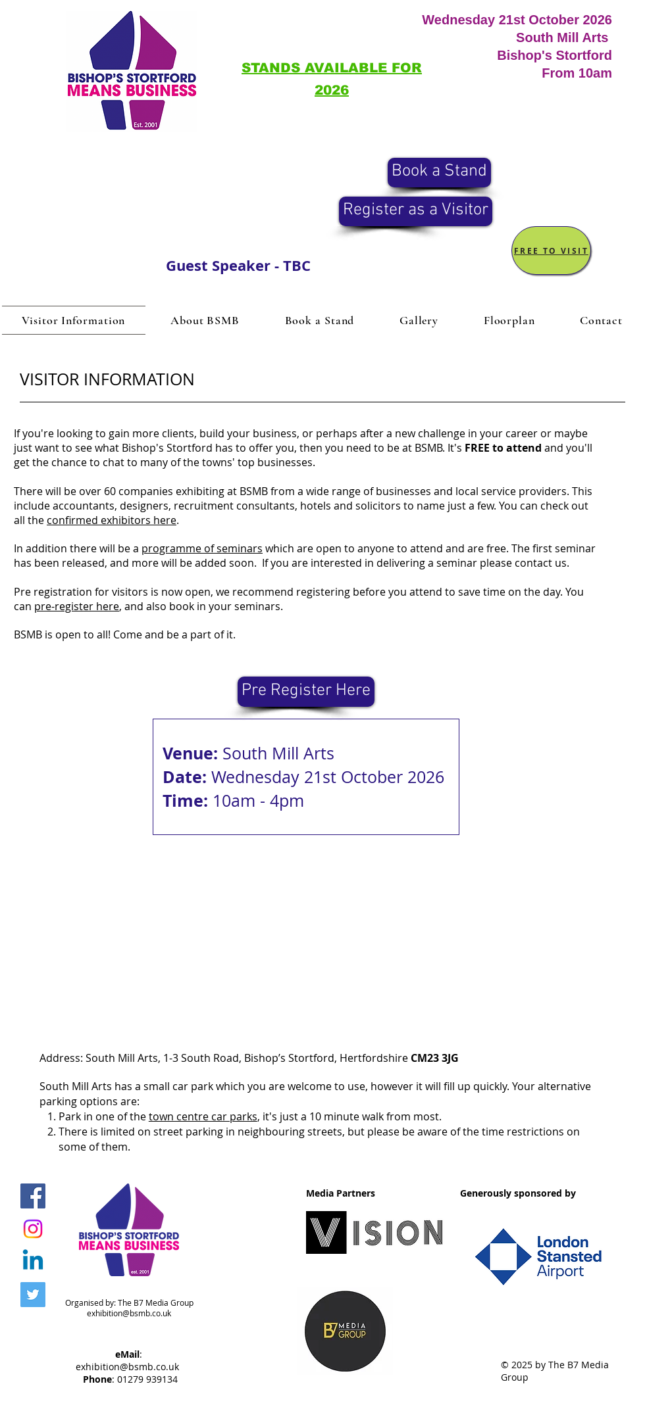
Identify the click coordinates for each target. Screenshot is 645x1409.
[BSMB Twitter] (32, 1294)
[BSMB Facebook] (32, 1195)
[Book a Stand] (439, 172)
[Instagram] (32, 1228)
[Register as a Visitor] (415, 211)
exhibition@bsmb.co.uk (129, 1313)
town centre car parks (203, 1116)
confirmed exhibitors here (111, 520)
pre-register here (76, 606)
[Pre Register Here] (306, 692)
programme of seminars (202, 548)
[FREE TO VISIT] (551, 250)
